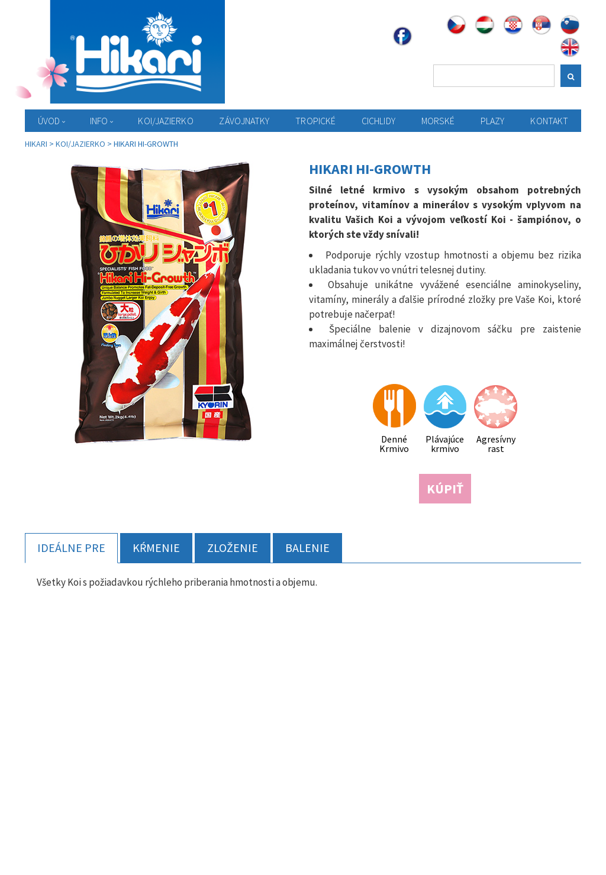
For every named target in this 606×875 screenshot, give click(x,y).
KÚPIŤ (445, 488)
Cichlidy (378, 121)
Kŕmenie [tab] (156, 547)
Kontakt (549, 121)
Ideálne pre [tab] (71, 547)
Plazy (493, 121)
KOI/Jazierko (165, 121)
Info (99, 121)
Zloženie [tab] (232, 547)
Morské (438, 121)
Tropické (315, 121)
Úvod (49, 121)
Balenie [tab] (307, 547)
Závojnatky (244, 121)
